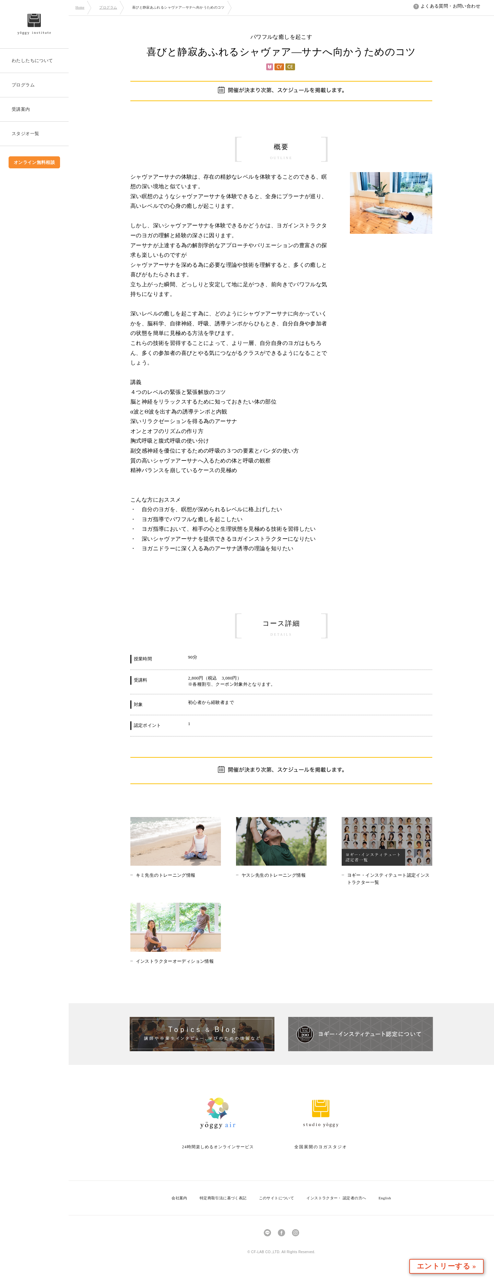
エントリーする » (454, 1266)
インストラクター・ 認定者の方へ (336, 1198)
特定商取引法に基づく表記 (223, 1198)
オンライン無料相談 (34, 162)
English (384, 1198)
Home (79, 7)
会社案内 (179, 1198)
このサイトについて (276, 1198)
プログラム (108, 7)
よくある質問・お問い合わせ (446, 6)
